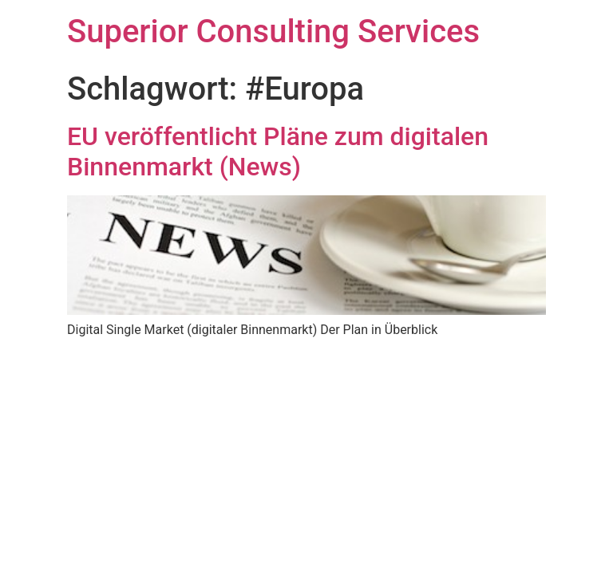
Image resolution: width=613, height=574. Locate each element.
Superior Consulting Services (273, 31)
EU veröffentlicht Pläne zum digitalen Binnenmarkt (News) (277, 151)
